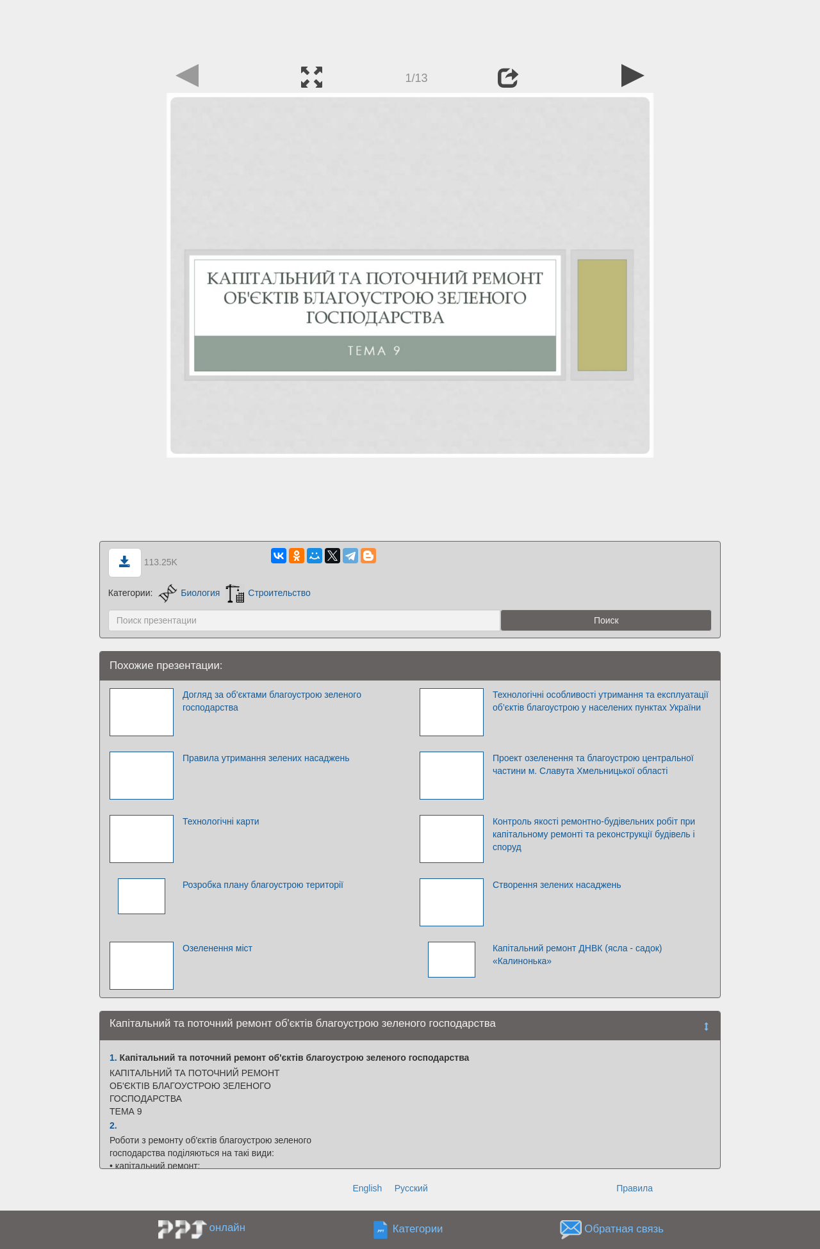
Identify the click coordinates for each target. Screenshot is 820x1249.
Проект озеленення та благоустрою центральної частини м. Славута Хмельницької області (593, 764)
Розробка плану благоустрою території (263, 885)
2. (113, 1125)
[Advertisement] (410, 29)
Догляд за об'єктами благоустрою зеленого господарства (272, 701)
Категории (418, 1229)
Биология (189, 593)
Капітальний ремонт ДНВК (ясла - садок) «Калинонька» (577, 954)
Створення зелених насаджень (557, 885)
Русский (411, 1188)
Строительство (268, 593)
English (367, 1188)
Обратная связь (624, 1229)
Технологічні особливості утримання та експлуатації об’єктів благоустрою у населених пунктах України (601, 701)
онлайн (227, 1227)
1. (113, 1057)
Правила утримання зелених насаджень (266, 758)
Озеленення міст (217, 948)
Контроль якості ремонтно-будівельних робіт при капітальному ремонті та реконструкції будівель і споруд (594, 834)
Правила (634, 1188)
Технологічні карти (221, 821)
